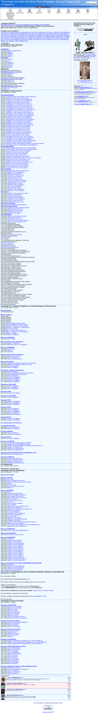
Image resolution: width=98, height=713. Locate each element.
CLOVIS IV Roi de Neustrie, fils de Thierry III (18, 135)
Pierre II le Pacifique (12, 650)
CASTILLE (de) (5, 35)
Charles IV (10, 66)
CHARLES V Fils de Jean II (14, 196)
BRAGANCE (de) (54, 34)
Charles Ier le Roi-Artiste (14, 672)
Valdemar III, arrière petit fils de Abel (17, 519)
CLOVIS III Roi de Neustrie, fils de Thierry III (18, 133)
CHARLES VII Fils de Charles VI (16, 199)
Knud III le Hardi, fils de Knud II (15, 486)
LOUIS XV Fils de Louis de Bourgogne (17, 220)
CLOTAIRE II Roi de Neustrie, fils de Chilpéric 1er (19, 116)
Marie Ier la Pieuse (12, 656)
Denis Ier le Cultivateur (13, 613)
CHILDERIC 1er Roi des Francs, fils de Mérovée (19, 99)
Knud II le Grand (11, 485)
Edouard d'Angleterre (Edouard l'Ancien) (17, 324)
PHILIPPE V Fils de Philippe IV (15, 189)
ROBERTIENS (60, 38)
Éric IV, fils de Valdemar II (14, 510)
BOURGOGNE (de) (43, 34)
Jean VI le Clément (12, 658)
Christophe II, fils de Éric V (14, 517)
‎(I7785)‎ (83, 87)
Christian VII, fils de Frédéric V (15, 556)
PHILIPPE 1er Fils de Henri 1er (15, 175)
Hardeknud (10, 351)
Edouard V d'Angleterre (13, 403)
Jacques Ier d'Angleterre (13, 418)
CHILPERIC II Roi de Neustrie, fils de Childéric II (19, 139)
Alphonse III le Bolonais (13, 612)
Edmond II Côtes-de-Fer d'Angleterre (17, 344)
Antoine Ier (10, 636)
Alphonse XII (10, 80)
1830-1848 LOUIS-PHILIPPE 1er (10, 247)
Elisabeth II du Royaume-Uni (16, 462)
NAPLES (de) (59, 36)
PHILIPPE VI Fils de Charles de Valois (17, 193)
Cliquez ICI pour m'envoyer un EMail (43, 590)
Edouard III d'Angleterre (13, 380)
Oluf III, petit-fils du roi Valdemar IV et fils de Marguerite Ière (23, 524)
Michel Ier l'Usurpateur (13, 662)
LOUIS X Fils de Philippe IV (14, 186)
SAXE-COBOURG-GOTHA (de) (18, 39)
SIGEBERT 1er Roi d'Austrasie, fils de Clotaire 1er (19, 112)
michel (60, 703)
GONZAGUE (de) (49, 35)
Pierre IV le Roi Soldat (13, 659)
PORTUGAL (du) (40, 38)
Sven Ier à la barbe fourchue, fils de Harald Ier (18, 482)
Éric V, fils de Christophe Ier (14, 514)
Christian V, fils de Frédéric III (15, 550)
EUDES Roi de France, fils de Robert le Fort (18, 159)
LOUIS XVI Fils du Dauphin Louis (16, 222)
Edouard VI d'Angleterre (13, 411)
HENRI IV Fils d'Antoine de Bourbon (17, 216)
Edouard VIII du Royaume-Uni (15, 460)
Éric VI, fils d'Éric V (12, 516)
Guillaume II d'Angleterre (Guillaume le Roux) (19, 364)
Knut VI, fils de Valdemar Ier (14, 507)
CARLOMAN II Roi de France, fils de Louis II (18, 156)
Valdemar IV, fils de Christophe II (16, 523)
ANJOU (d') (34, 32)
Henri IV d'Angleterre (12, 386)
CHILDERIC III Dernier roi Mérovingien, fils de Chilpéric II (21, 145)
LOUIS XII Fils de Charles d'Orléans (17, 204)
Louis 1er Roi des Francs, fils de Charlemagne (18, 150)
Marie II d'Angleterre (12, 433)
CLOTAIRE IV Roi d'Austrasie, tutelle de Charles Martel (21, 140)
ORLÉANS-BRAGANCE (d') (19, 38)
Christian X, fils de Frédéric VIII (15, 567)
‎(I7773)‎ (86, 91)
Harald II (9, 483)
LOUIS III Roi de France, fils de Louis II (16, 155)
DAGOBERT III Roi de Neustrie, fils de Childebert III (20, 138)
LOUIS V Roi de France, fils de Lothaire (16, 167)
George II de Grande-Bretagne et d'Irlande (18, 444)
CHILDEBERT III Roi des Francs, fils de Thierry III (19, 136)
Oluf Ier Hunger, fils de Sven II (15, 496)
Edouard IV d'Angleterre (13, 393)
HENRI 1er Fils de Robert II (14, 173)
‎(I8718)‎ (83, 100)
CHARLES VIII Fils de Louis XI (15, 202)
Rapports (68, 12)
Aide (87, 12)
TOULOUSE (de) (47, 39)
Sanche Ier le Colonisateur (14, 608)
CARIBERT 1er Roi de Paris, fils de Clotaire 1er (19, 111)
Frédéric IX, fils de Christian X (15, 569)
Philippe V (10, 59)
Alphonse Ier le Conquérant (14, 606)
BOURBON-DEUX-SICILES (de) (28, 34)
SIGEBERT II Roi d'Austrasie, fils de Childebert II (19, 121)
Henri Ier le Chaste (12, 635)
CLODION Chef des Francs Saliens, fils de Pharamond (21, 96)
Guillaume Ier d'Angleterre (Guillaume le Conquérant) (21, 363)
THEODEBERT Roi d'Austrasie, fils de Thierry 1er (19, 108)
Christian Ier (10, 539)
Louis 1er (6, 60)
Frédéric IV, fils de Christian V (15, 551)
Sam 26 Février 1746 (84, 88)
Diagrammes (39, 12)
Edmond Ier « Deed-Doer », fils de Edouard (17, 327)
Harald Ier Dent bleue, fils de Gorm (15, 480)
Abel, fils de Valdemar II (13, 512)
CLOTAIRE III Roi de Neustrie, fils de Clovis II (18, 128)
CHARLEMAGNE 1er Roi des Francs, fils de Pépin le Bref (21, 149)
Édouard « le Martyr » (11, 333)
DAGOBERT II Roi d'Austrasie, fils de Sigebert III (19, 132)
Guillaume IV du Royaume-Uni (15, 448)
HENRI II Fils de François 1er (15, 209)
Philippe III (10, 53)
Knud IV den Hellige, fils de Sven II (16, 495)
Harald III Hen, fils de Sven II (15, 493)
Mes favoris (94, 6)
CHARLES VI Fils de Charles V (15, 197)
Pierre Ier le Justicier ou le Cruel (16, 616)
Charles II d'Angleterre (13, 427)
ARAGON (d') (41, 32)
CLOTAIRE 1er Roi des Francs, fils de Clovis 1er (19, 106)
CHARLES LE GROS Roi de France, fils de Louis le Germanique (23, 158)
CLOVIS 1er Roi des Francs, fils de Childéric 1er (19, 101)
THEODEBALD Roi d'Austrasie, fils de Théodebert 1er (20, 109)
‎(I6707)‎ (81, 96)
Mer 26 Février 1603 (82, 97)
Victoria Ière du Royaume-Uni (15, 450)
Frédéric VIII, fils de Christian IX (15, 566)
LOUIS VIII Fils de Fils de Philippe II (17, 180)
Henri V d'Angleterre (12, 387)
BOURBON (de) (14, 34)
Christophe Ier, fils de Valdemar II (16, 513)
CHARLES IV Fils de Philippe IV (16, 190)
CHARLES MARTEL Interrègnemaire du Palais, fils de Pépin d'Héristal (25, 143)
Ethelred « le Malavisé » (12, 334)
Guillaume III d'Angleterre (14, 434)
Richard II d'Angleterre (13, 381)
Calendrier (58, 12)
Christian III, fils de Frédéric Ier (15, 544)
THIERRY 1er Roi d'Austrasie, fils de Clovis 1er (18, 103)
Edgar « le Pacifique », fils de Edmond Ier (17, 332)
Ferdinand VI (10, 63)
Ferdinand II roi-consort (13, 667)
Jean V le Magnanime (13, 652)
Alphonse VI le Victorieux (14, 649)
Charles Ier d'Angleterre (13, 420)
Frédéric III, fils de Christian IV (15, 549)
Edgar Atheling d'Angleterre (14, 359)
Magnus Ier (10, 487)
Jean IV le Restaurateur (13, 648)
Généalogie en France (40, 596)
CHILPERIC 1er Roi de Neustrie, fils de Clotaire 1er (20, 113)
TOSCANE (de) (38, 39)
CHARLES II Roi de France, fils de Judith (17, 152)
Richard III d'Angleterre (13, 404)
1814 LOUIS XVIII (6, 237)
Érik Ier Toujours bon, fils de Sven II (16, 497)
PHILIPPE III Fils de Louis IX (15, 183)
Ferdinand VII (7, 67)
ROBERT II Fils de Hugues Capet (15, 172)
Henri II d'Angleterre (12, 371)
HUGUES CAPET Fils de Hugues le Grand (17, 170)
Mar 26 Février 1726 (82, 92)
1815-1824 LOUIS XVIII (7, 243)
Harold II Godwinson (12, 357)
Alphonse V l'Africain (12, 625)
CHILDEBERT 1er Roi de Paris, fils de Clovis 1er (19, 105)
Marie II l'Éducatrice (12, 660)
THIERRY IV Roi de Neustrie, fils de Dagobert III (19, 142)
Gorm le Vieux (9, 479)
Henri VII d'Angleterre (13, 408)
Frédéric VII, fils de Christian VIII (16, 560)
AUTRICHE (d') (57, 32)
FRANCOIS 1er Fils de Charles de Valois (18, 207)
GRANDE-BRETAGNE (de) (62, 35)
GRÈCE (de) (4, 36)
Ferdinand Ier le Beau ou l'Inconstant (17, 618)
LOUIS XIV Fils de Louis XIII (15, 219)
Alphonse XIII (10, 82)
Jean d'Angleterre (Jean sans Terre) (17, 374)
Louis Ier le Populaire (13, 670)
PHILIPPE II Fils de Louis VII (15, 179)
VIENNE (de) (4, 41)
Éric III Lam (10, 502)
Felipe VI (6, 89)
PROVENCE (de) (50, 38)
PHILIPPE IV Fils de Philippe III (15, 185)
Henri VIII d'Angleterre (13, 410)
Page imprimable (47, 712)
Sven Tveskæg (11, 339)
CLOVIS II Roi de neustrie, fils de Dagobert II (18, 126)
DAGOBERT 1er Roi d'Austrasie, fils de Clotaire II (19, 123)
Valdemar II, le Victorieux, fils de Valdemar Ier (19, 509)
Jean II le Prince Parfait (13, 626)
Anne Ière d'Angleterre (13, 438)
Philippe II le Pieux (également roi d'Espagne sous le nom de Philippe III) (27, 642)
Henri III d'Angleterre (12, 376)
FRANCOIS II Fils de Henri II (15, 210)
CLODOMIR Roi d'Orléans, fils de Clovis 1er (18, 102)
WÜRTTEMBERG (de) (21, 41)
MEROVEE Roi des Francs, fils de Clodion (17, 98)
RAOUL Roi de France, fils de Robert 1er (17, 163)
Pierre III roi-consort (12, 655)
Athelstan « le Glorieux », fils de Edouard (17, 326)
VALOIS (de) (56, 39)
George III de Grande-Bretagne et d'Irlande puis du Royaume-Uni (25, 445)
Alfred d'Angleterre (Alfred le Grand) (15, 323)
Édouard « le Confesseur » (14, 356)
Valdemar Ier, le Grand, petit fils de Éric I (18, 506)
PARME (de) (31, 38)
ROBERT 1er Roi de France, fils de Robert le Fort (19, 162)
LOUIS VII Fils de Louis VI (14, 177)
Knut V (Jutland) (11, 504)
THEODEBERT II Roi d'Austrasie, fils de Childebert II (20, 119)
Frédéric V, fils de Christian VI (15, 554)
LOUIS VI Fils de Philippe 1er (15, 176)
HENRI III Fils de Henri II (14, 213)
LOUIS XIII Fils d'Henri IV (14, 217)
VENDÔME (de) (64, 39)
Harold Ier (10, 350)
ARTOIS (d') (49, 32)
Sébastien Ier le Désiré (13, 633)
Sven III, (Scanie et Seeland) (15, 503)
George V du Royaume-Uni (14, 458)
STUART (30, 39)
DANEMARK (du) (22, 35)
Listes (49, 12)
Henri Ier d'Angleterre (13, 366)
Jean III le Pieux (11, 632)
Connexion (4, 7)
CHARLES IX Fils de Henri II (15, 212)
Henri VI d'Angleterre (12, 388)
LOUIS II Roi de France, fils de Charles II (17, 153)
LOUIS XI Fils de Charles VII (15, 200)
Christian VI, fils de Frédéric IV (15, 553)
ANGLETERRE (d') (14, 32)
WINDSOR (11, 41)
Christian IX (10, 564)
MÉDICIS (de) (41, 36)
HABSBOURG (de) (13, 36)
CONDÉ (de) (13, 35)
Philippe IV (10, 55)
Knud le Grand (11, 349)
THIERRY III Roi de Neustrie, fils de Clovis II (18, 131)
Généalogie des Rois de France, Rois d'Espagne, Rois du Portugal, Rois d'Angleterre (25, 25)
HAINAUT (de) (23, 36)
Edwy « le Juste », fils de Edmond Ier (16, 330)
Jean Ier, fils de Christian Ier (14, 540)
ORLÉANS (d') (8, 38)
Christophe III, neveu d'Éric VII (15, 534)
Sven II (9, 492)
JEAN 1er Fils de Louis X (14, 187)
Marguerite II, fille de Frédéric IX (13, 570)
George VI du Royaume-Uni (14, 461)
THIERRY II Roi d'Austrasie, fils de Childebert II (18, 118)
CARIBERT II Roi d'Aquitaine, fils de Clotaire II (18, 122)
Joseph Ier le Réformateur (14, 653)
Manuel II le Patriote (12, 673)
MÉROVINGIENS (50, 36)
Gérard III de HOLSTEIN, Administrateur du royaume (21, 522)
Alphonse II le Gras (12, 609)
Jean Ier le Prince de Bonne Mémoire (17, 622)
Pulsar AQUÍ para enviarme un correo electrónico (84, 57)
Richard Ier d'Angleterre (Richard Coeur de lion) (20, 373)
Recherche (78, 12)
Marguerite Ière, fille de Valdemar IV (17, 526)
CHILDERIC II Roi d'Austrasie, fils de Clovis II (18, 129)
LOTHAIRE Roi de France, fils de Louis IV (17, 166)
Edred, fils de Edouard (12, 329)
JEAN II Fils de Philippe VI (14, 195)
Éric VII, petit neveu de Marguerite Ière (17, 530)
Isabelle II (9, 75)
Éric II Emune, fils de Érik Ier (15, 500)
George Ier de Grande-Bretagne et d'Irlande (19, 442)
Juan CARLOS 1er (12, 87)
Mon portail (29, 12)
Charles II (9, 56)
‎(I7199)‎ (83, 104)
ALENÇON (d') (5, 32)
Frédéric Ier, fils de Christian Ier (15, 543)
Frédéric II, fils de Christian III (15, 546)
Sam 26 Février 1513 (82, 102)
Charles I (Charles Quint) (14, 50)
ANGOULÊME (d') (25, 32)
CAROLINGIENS (64, 34)
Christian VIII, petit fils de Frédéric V (17, 559)
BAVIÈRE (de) (66, 32)
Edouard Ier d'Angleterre (13, 377)
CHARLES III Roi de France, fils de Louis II (17, 160)
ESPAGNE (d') (31, 35)
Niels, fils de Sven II (12, 499)
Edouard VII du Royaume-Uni (15, 454)
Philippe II (10, 52)
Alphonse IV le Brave (13, 615)
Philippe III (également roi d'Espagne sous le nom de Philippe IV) (24, 643)
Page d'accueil (20, 12)
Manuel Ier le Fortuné (13, 630)
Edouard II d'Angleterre (13, 378)
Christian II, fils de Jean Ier (14, 541)
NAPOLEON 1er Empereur (14, 234)
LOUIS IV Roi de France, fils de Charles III (17, 165)
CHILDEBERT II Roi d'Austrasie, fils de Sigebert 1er (20, 115)
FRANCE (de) (40, 35)
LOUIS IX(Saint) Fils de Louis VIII (16, 182)
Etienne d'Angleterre (12, 367)
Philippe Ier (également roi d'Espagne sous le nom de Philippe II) (24, 640)
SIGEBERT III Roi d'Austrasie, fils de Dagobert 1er (19, 125)
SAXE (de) (6, 39)
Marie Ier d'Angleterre (13, 413)
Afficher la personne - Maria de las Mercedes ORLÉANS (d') (85, 82)
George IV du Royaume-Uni (14, 447)
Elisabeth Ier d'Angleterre (14, 414)
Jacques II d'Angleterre (13, 428)
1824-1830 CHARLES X (7, 244)
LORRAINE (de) (32, 36)
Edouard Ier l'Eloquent (13, 623)
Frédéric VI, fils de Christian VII (15, 557)
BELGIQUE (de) (5, 34)
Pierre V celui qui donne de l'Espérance (18, 669)
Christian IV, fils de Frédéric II (15, 547)
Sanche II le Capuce (12, 611)
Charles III (10, 65)
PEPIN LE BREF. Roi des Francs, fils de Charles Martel (21, 148)
